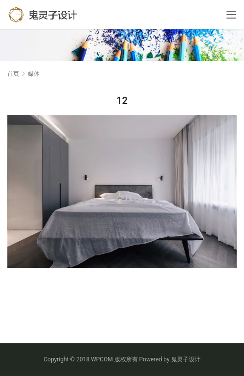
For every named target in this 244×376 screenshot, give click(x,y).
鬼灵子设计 (185, 359)
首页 (13, 73)
